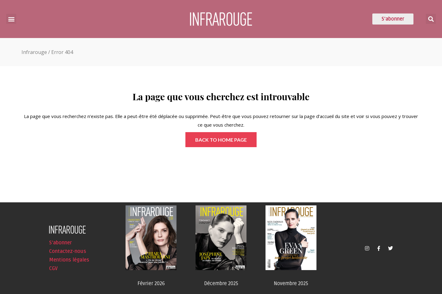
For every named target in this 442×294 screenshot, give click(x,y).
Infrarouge (34, 52)
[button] (11, 19)
